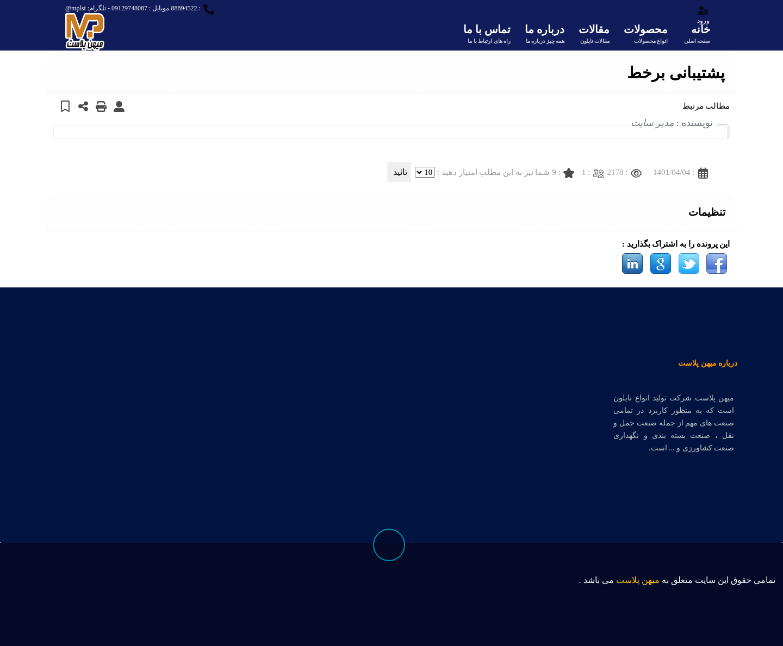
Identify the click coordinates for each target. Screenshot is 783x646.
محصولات (646, 35)
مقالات (594, 35)
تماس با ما (487, 35)
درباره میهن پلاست (707, 363)
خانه (696, 35)
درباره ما (544, 35)
